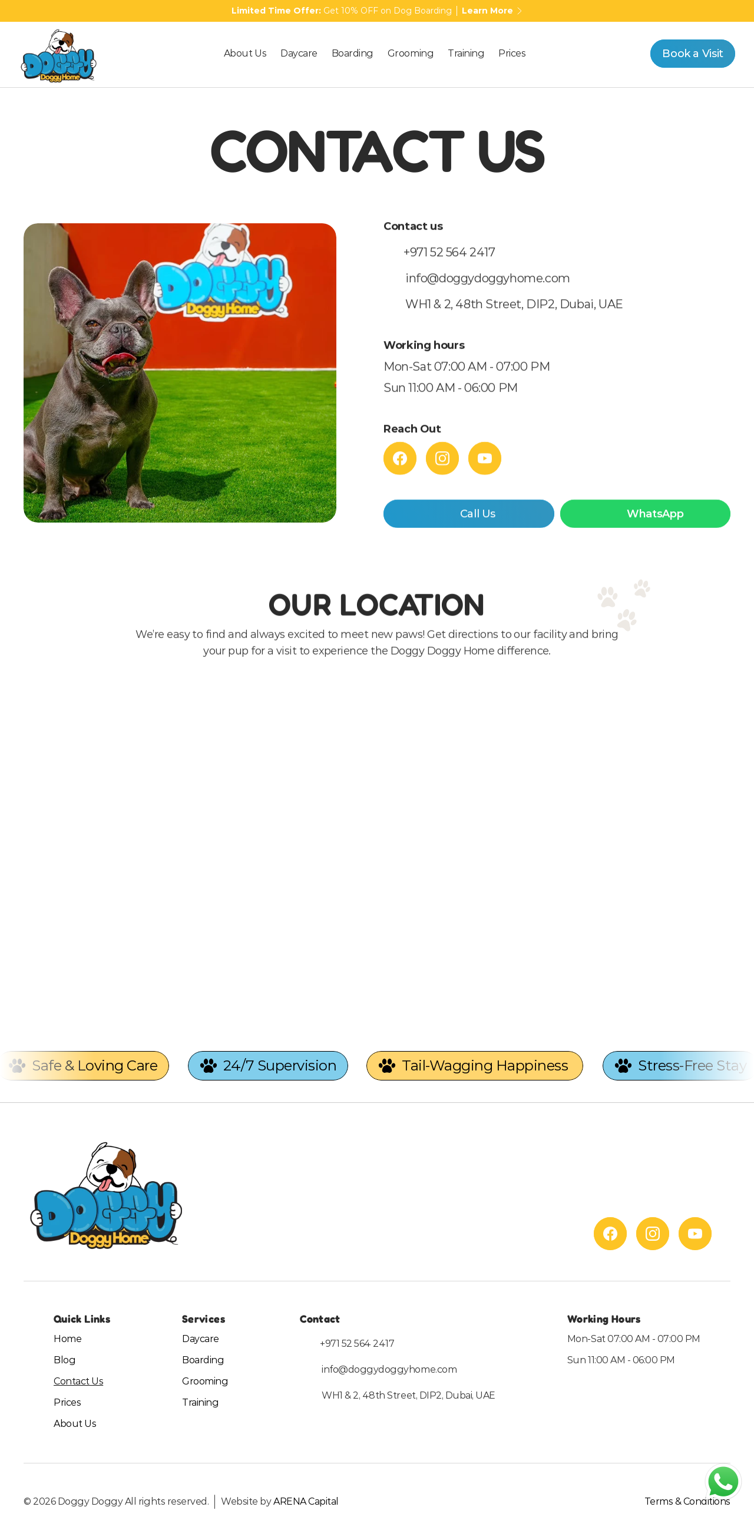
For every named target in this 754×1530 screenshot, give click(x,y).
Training (200, 1402)
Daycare (200, 1338)
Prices (67, 1402)
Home (67, 1338)
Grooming (205, 1381)
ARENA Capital (306, 1501)
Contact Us (78, 1381)
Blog (64, 1360)
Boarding (203, 1360)
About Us (75, 1423)
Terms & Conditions (687, 1501)
